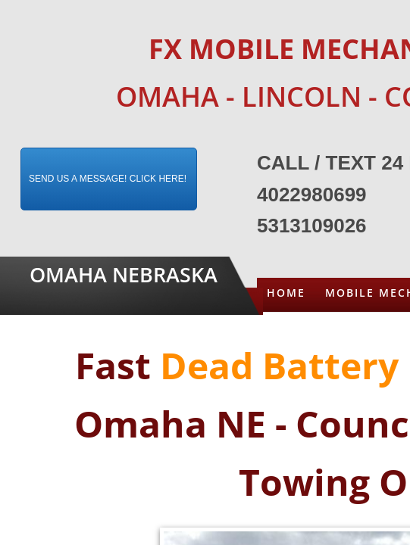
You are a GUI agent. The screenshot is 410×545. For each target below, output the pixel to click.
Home (286, 292)
